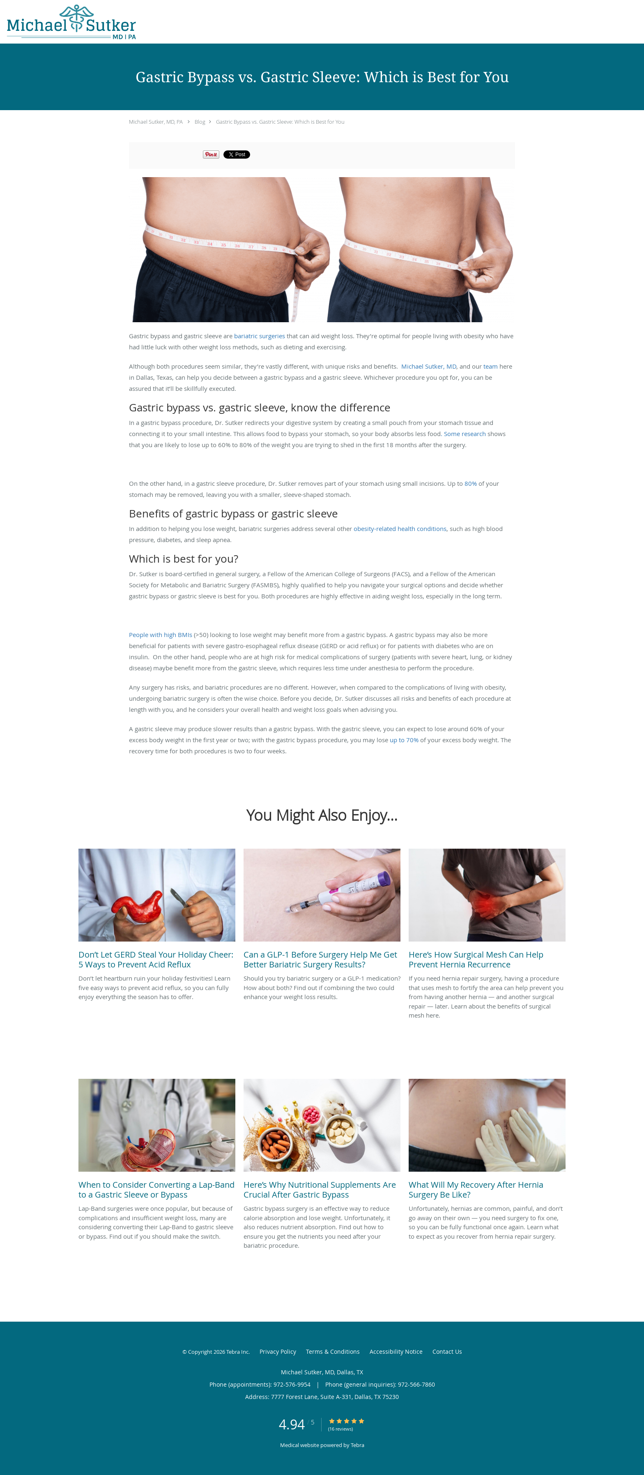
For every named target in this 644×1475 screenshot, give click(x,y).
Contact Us (447, 1351)
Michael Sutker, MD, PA (156, 121)
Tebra (357, 1445)
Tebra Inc (237, 1351)
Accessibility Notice (396, 1351)
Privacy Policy (278, 1351)
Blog (200, 121)
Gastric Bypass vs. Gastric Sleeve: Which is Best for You (280, 121)
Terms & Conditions (333, 1351)
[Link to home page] (68, 22)
